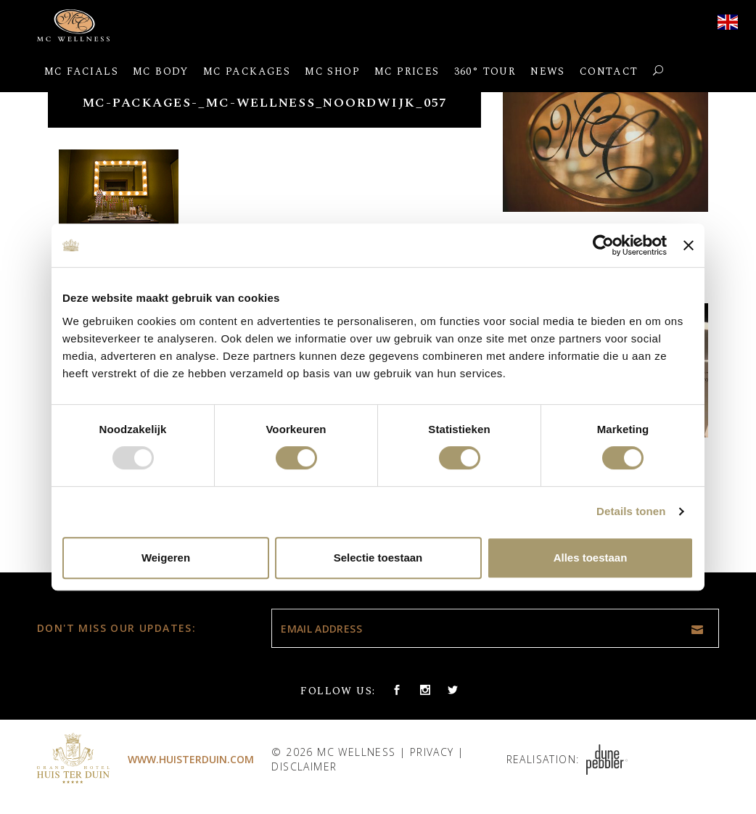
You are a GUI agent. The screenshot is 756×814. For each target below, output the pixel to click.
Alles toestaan (591, 557)
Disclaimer (304, 766)
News (547, 71)
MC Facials (81, 71)
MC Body (161, 71)
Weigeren (165, 557)
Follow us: (337, 691)
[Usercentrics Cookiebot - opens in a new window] (603, 245)
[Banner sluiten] (688, 245)
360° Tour (485, 71)
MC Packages (246, 71)
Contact (609, 71)
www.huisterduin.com (191, 759)
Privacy (432, 752)
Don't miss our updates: (116, 628)
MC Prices (407, 71)
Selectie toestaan (378, 557)
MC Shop (332, 71)
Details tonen (630, 511)
